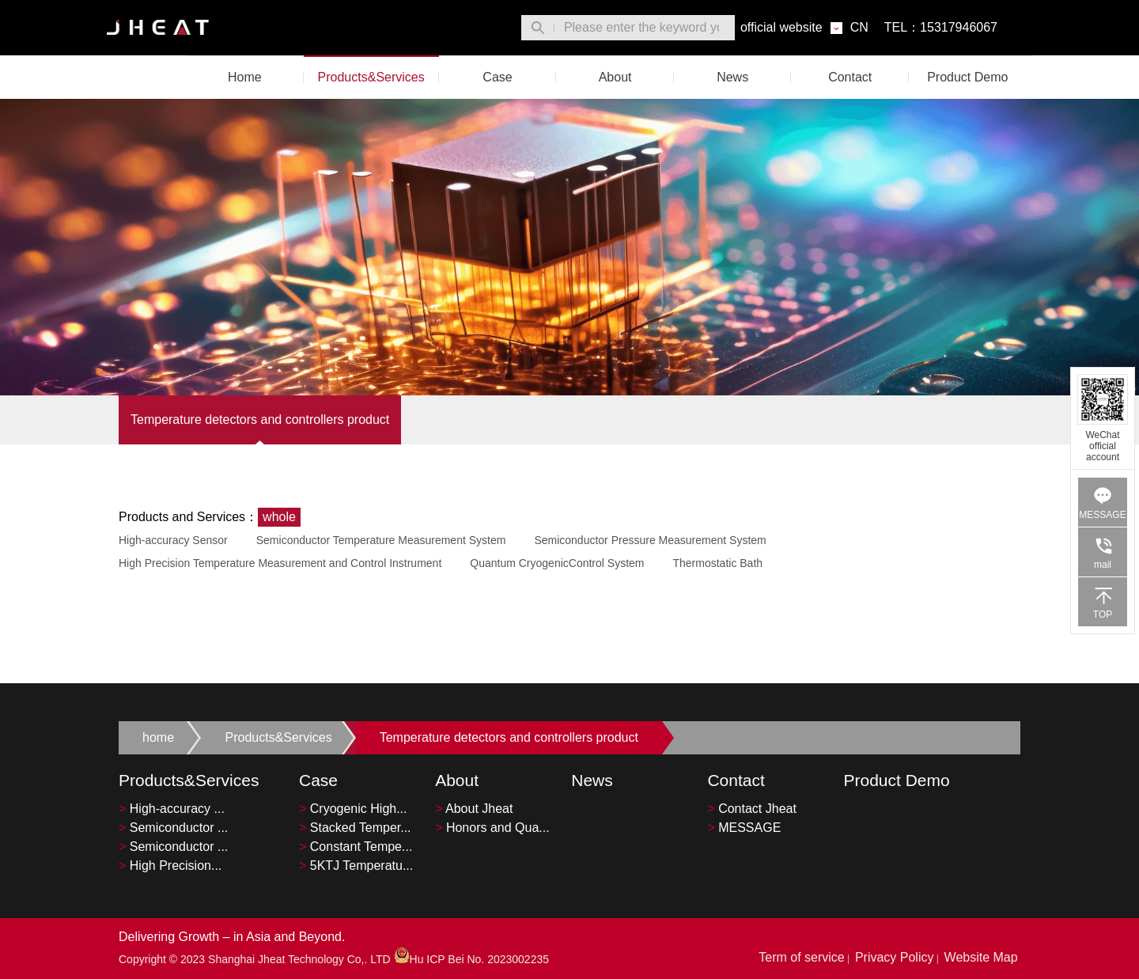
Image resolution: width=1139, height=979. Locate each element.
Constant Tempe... (355, 846)
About (615, 77)
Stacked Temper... (355, 827)
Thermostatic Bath (717, 563)
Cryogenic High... (353, 808)
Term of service (801, 957)
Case (497, 77)
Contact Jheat (752, 808)
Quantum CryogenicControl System (557, 563)
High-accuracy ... (172, 808)
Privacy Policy (894, 957)
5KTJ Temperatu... (356, 865)
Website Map (981, 957)
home (158, 737)
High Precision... (170, 865)
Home (245, 77)
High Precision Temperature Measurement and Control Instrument (280, 563)
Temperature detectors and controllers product (260, 419)
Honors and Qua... (492, 827)
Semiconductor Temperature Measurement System (381, 540)
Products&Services (371, 77)
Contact (850, 77)
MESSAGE (744, 827)
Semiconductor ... (173, 827)
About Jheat (474, 808)
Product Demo (967, 77)
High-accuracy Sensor (173, 540)
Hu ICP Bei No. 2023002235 (471, 959)
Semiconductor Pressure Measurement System (650, 540)
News (732, 77)
